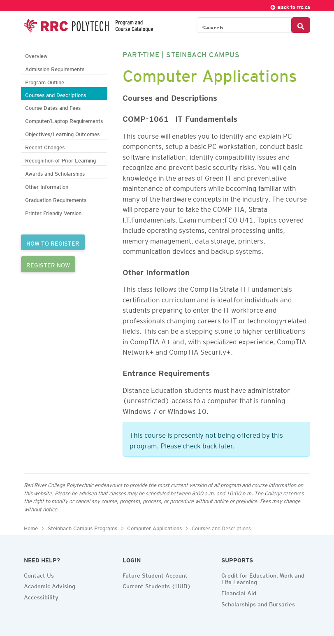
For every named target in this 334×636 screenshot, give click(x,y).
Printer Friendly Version (53, 212)
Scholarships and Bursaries (258, 603)
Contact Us (39, 574)
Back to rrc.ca (290, 6)
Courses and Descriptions (55, 94)
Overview (36, 55)
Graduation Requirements (55, 199)
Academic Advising (49, 585)
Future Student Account (155, 574)
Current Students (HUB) (157, 585)
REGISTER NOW (48, 264)
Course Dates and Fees (53, 107)
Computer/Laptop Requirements (64, 120)
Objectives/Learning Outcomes (62, 133)
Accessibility (41, 596)
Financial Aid (238, 592)
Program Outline (44, 81)
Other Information (46, 186)
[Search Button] (300, 25)
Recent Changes (45, 146)
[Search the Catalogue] (244, 25)
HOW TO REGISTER (52, 242)
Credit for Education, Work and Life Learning (262, 577)
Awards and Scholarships (55, 172)
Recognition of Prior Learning (60, 159)
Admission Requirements (54, 68)
